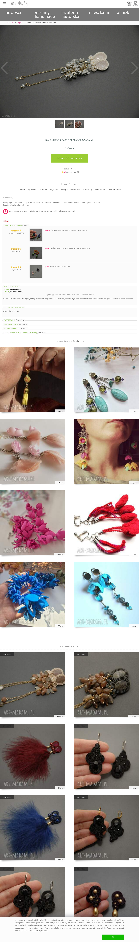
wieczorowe (75, 189)
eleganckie (54, 189)
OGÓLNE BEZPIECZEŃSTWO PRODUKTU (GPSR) (25, 333)
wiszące (64, 189)
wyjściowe (32, 189)
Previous (4, 68)
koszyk (129, 6)
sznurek (22, 189)
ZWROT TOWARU (14, 320)
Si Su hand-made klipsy (69, 646)
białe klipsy (87, 189)
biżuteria (63, 184)
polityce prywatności (40, 931)
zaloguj (135, 6)
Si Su (73, 168)
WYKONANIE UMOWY (16, 324)
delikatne (43, 189)
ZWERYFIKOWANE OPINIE (16, 226)
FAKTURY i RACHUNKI (16, 329)
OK (113, 937)
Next (134, 68)
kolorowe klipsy (114, 189)
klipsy (74, 184)
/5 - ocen (68, 172)
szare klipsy (100, 189)
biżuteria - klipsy (78, 341)
